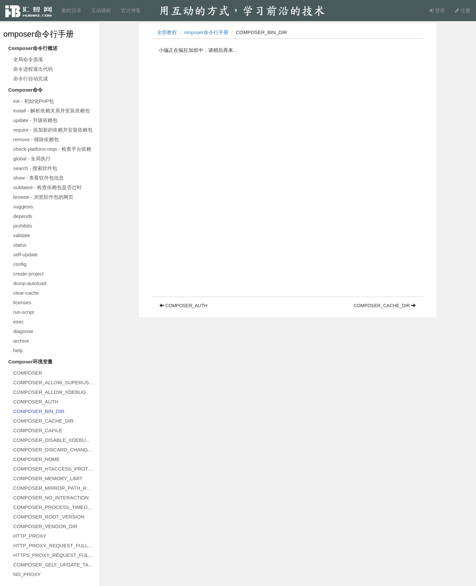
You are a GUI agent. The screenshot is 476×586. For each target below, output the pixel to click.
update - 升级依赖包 (35, 120)
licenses (22, 302)
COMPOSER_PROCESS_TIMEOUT (53, 507)
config (19, 264)
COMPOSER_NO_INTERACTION (51, 497)
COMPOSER (27, 373)
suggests (23, 206)
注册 (462, 10)
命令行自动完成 (30, 78)
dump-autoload (29, 283)
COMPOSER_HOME (36, 459)
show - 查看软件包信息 (38, 178)
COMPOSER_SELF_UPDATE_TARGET (54, 564)
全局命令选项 (28, 59)
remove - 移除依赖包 (36, 139)
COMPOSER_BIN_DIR (38, 411)
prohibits (22, 226)
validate (21, 235)
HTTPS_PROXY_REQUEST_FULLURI (54, 555)
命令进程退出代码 (33, 69)
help (17, 350)
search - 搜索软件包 (35, 168)
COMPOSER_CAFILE (37, 430)
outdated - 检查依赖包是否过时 (47, 187)
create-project (28, 273)
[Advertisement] (287, 250)
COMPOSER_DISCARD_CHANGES (54, 449)
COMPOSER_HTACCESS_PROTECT (54, 469)
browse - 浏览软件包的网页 (43, 197)
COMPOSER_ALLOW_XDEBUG (49, 392)
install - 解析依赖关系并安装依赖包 (51, 110)
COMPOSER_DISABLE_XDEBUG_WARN (54, 440)
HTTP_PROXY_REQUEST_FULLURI (54, 545)
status (19, 245)
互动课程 (101, 10)
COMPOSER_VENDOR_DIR (45, 526)
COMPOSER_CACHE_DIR (43, 421)
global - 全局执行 (32, 158)
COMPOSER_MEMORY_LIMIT (48, 478)
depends (22, 216)
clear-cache (26, 293)
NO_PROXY (27, 574)
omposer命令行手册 (38, 33)
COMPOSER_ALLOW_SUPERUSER (54, 382)
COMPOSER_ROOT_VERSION (48, 517)
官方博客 (131, 10)
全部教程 (167, 32)
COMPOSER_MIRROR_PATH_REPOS (54, 488)
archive (21, 341)
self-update (25, 254)
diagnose (23, 331)
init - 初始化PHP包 (33, 101)
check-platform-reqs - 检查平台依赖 (52, 149)
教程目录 (71, 10)
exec (18, 321)
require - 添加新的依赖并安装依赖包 (53, 130)
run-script (23, 312)
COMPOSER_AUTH (36, 401)
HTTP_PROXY (29, 536)
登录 (437, 10)
